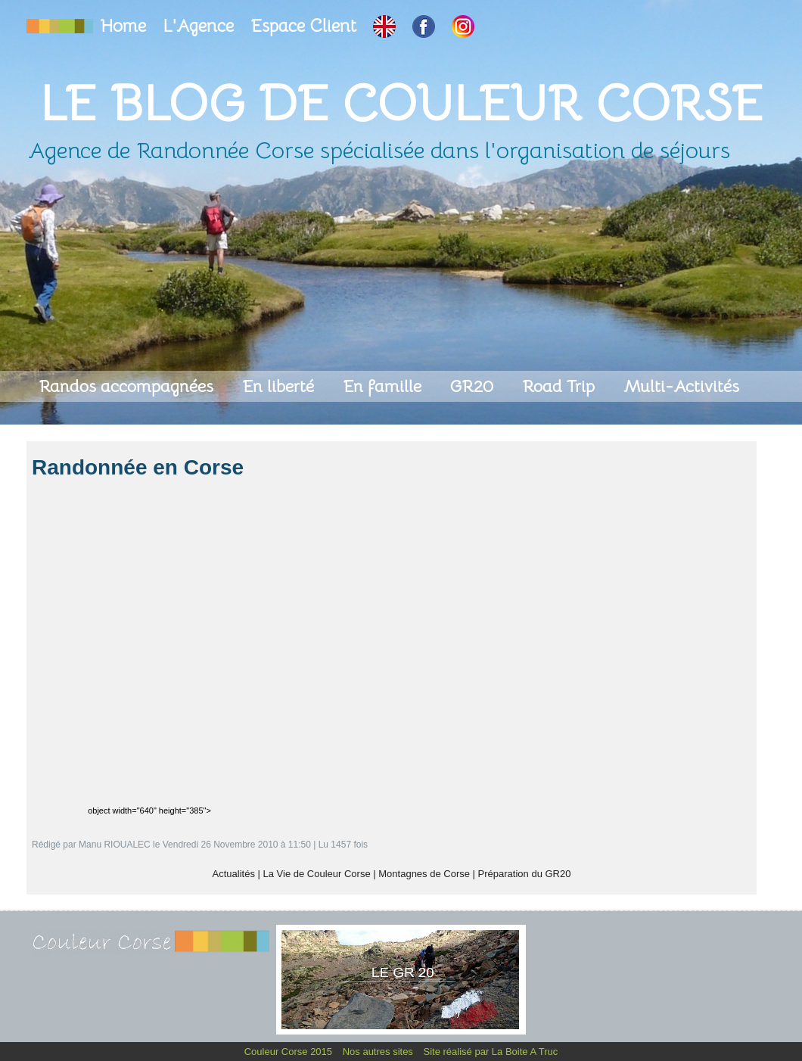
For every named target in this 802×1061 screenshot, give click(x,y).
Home (126, 26)
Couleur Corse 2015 (289, 1051)
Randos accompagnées (128, 386)
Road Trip (560, 386)
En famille (384, 386)
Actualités (234, 873)
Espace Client (305, 26)
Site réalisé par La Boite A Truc (491, 1051)
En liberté (280, 386)
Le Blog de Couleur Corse (401, 103)
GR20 (474, 386)
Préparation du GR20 (524, 873)
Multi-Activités (681, 386)
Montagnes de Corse (424, 873)
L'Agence (200, 26)
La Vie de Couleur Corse (317, 873)
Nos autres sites (379, 1051)
